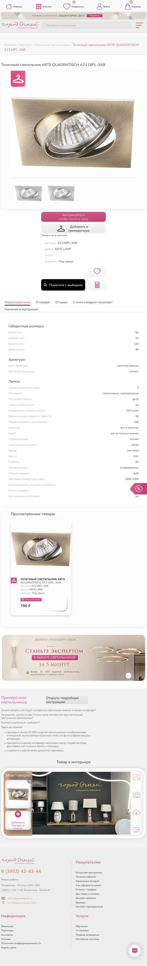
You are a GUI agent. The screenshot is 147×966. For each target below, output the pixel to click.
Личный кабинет (86, 876)
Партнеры (7, 930)
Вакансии (7, 926)
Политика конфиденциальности (21, 943)
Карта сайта (8, 947)
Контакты (7, 934)
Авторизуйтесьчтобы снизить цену (73, 217)
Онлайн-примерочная (89, 906)
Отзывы (6, 938)
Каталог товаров (86, 889)
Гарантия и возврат (87, 881)
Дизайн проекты (86, 898)
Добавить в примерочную (73, 228)
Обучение (82, 926)
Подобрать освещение (61, 25)
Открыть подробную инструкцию (62, 700)
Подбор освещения (87, 934)
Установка (82, 930)
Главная (14, 6)
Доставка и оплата (87, 893)
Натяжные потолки (87, 938)
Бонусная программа (89, 872)
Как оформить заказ (88, 885)
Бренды (80, 902)
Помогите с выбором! (63, 285)
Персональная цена (31, 599)
